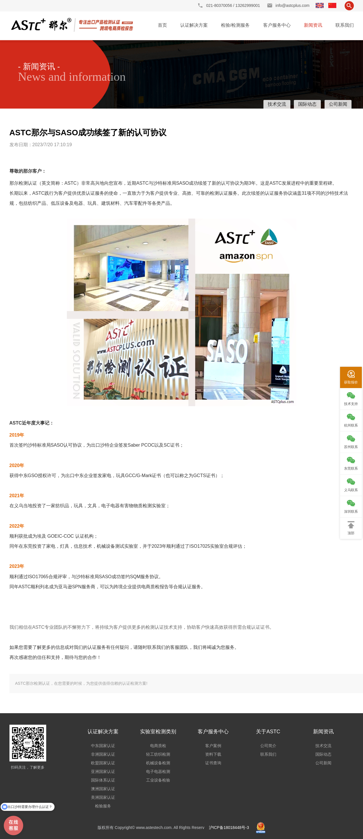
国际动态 (307, 104)
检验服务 (103, 806)
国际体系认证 (103, 780)
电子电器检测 (158, 771)
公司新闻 (338, 104)
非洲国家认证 (103, 754)
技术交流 (277, 104)
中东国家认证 (103, 745)
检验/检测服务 (235, 25)
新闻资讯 (313, 25)
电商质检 (158, 745)
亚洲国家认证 (103, 771)
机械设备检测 (158, 763)
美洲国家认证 (103, 797)
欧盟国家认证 (103, 763)
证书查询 (213, 763)
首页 (162, 25)
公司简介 (268, 745)
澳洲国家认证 (103, 788)
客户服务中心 (277, 25)
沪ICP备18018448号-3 (229, 827)
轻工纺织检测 (158, 754)
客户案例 (213, 745)
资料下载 (213, 754)
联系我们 (344, 25)
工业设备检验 (158, 780)
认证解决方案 (194, 25)
